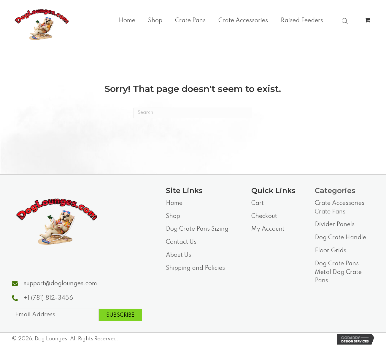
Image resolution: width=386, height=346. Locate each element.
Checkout (264, 216)
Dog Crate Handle (340, 238)
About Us (178, 255)
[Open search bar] (345, 20)
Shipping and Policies (195, 268)
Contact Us (181, 242)
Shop (173, 216)
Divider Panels (335, 225)
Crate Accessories (339, 203)
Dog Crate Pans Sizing (197, 229)
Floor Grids (330, 251)
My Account (268, 229)
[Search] (193, 113)
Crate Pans (330, 212)
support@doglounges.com (60, 284)
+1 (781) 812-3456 (48, 298)
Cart (257, 203)
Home (174, 203)
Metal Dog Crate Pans (338, 277)
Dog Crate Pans (337, 264)
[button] (120, 315)
